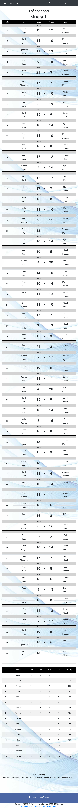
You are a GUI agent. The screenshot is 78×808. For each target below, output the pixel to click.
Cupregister (65, 3)
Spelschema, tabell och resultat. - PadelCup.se (39, 807)
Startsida (26, 3)
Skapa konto (39, 3)
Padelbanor (52, 3)
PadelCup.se (10, 3)
